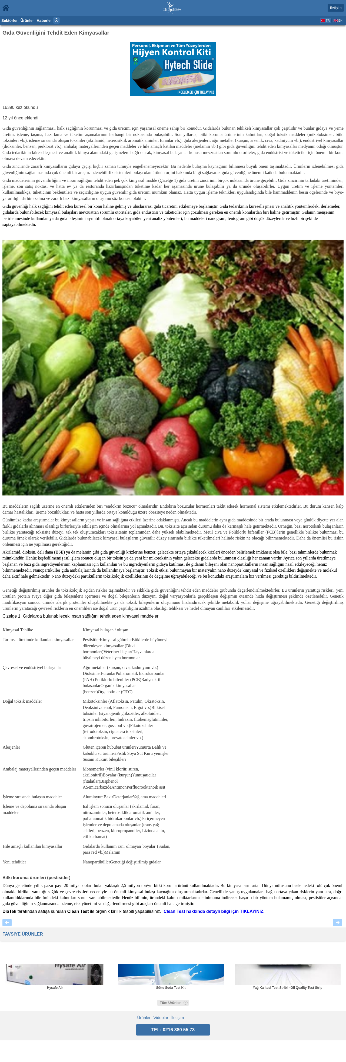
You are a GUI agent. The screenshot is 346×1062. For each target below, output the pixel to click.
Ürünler (27, 20)
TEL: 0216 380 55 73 (173, 1029)
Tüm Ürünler (173, 1003)
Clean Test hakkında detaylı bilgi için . (214, 911)
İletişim (336, 8)
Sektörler (9, 20)
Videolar (161, 1017)
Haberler (44, 20)
